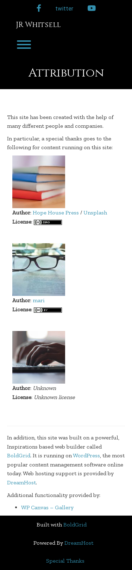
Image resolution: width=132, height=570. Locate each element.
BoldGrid (18, 455)
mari (39, 300)
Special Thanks (65, 560)
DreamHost (21, 482)
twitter (64, 8)
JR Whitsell (38, 25)
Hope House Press (56, 212)
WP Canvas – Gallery (47, 507)
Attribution (66, 73)
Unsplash (95, 212)
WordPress (86, 455)
